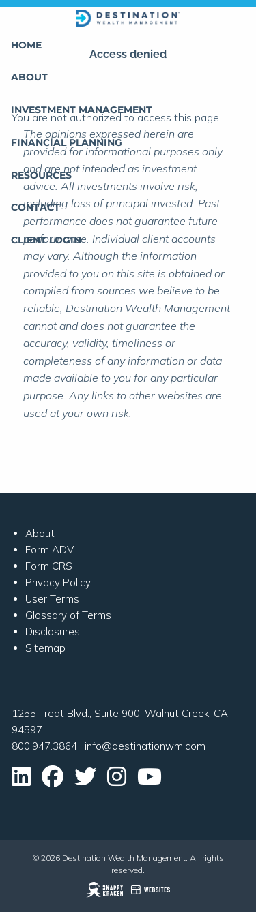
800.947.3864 (44, 746)
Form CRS (48, 566)
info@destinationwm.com (145, 746)
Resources (41, 175)
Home (26, 45)
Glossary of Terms (68, 615)
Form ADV (49, 549)
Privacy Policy (58, 582)
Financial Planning (66, 142)
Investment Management (81, 110)
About (29, 77)
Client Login (46, 240)
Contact (35, 207)
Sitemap (45, 647)
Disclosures (52, 631)
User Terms (52, 598)
